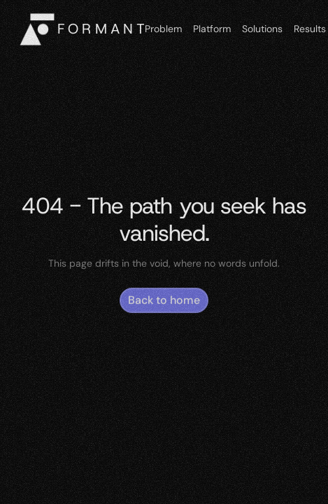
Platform (212, 28)
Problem (163, 28)
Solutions (262, 28)
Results (310, 28)
